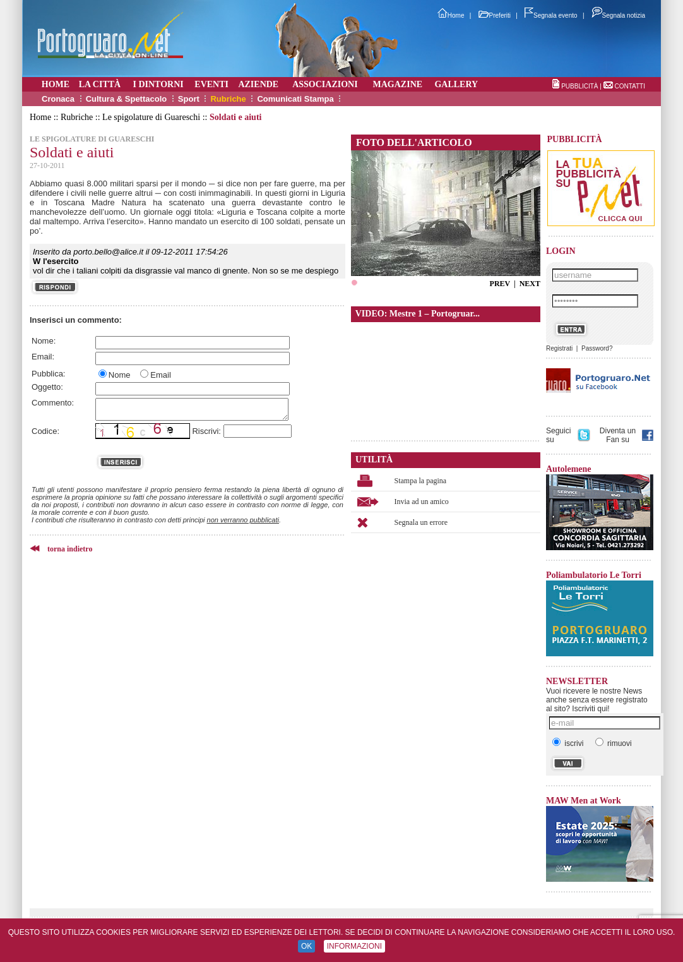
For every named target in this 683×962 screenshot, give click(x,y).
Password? (596, 348)
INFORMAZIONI (354, 946)
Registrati (559, 348)
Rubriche (228, 99)
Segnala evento (551, 15)
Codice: (45, 431)
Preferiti (494, 15)
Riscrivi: (206, 431)
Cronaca (58, 99)
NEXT (530, 283)
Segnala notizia (618, 15)
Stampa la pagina (421, 480)
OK (306, 946)
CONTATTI (629, 86)
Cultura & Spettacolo (126, 99)
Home (451, 15)
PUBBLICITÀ (579, 86)
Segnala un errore (421, 522)
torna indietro (69, 548)
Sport (188, 99)
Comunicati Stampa (295, 99)
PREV (500, 283)
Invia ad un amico (422, 501)
